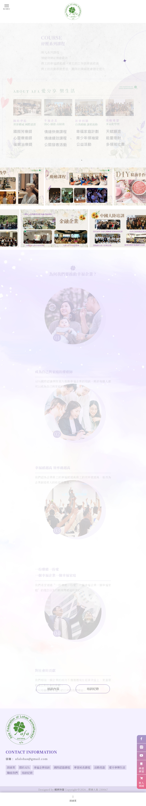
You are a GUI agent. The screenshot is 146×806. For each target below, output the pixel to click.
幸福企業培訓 (42, 767)
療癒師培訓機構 (48, 781)
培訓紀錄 (93, 689)
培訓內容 (53, 689)
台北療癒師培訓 (67, 781)
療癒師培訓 (31, 781)
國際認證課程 (62, 767)
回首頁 (11, 767)
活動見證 (99, 767)
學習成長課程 (82, 767)
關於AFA (24, 767)
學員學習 (141, 767)
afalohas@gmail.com (31, 759)
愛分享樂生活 (117, 767)
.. (87, 789)
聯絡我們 (12, 773)
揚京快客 (59, 789)
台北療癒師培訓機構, (109, 781)
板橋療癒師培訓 (87, 781)
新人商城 (141, 782)
